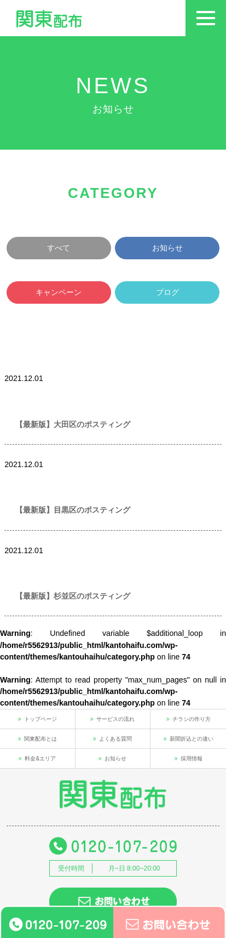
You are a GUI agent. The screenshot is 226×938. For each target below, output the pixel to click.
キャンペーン (59, 292)
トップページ (37, 719)
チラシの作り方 (188, 719)
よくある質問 (112, 739)
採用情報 (188, 758)
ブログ (167, 292)
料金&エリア (37, 758)
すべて (58, 247)
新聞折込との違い (188, 739)
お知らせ (167, 247)
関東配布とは (37, 739)
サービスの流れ (112, 719)
